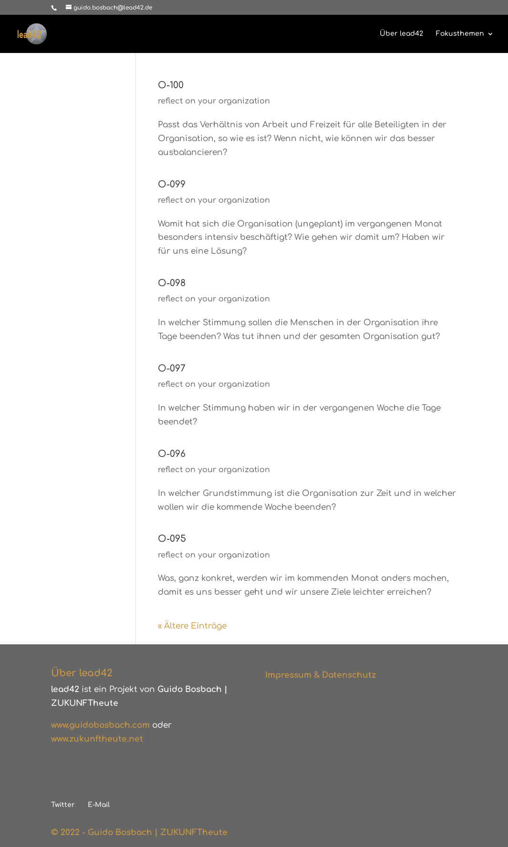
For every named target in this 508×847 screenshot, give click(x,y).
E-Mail (99, 804)
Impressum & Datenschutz (320, 675)
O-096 (172, 454)
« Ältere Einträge (192, 625)
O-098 (172, 283)
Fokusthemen (460, 34)
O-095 (172, 539)
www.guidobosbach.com (100, 725)
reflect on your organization (214, 101)
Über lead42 (401, 34)
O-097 (172, 368)
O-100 (171, 85)
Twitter (63, 804)
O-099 (172, 184)
